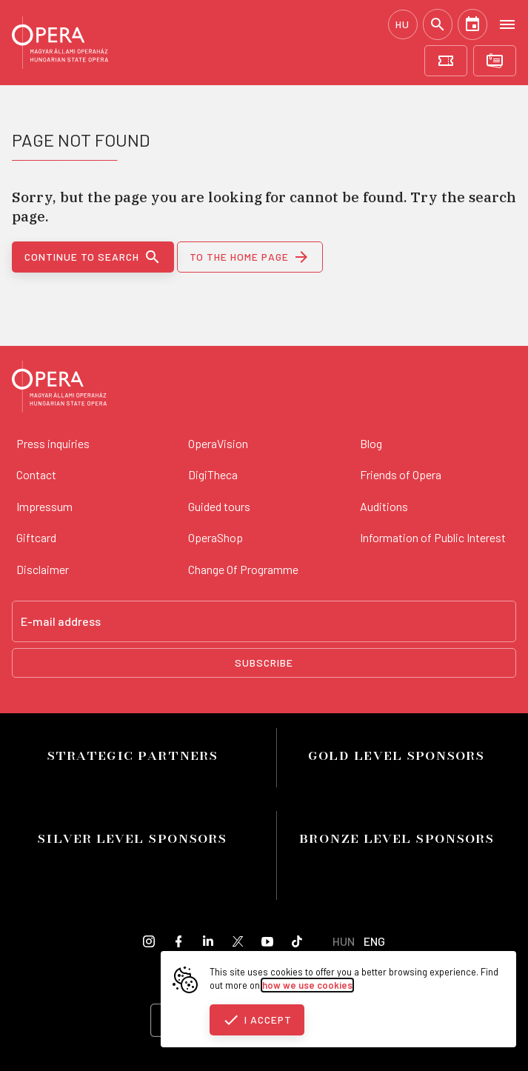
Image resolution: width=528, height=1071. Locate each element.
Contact (36, 474)
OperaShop (215, 537)
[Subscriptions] (494, 60)
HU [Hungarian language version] (402, 24)
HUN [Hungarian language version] (343, 941)
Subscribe (264, 662)
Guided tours (219, 506)
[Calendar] (472, 24)
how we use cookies (307, 985)
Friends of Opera (400, 474)
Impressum (44, 506)
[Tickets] (445, 60)
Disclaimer (42, 569)
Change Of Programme (243, 569)
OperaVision (218, 443)
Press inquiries (53, 443)
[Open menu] (507, 24)
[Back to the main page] (59, 389)
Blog (371, 443)
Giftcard (36, 537)
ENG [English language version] (374, 941)
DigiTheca (213, 474)
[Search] (437, 24)
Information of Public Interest (433, 537)
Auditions (384, 506)
